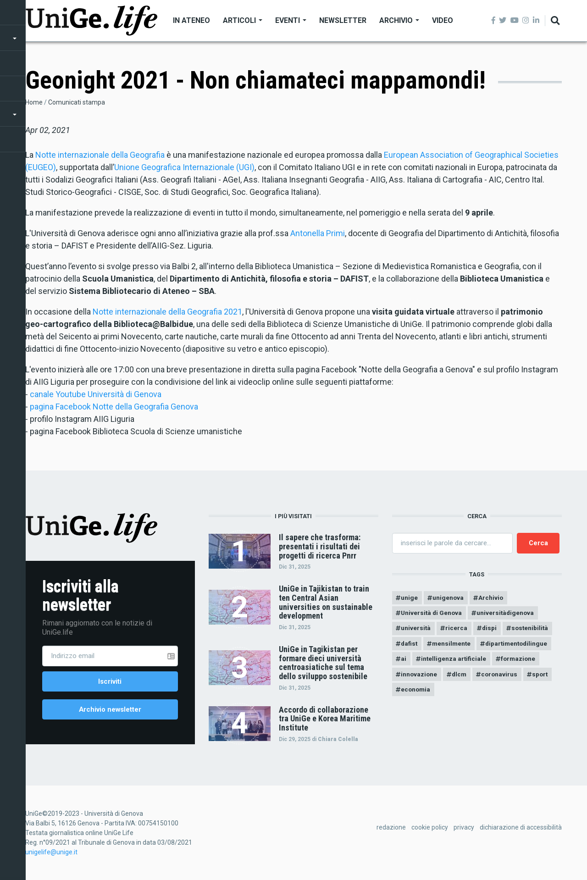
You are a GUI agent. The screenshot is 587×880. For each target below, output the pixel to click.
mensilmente (454, 645)
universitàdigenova (508, 614)
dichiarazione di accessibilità (521, 829)
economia (416, 693)
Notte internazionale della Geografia (100, 155)
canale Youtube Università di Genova (95, 394)
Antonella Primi (317, 233)
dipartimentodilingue (521, 645)
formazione (521, 661)
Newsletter (342, 20)
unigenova (449, 598)
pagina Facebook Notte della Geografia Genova (114, 406)
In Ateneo (191, 20)
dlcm (461, 677)
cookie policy (429, 829)
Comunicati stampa (76, 102)
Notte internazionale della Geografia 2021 (167, 311)
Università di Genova (432, 614)
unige (409, 598)
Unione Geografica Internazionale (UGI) (184, 167)
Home (34, 102)
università (416, 630)
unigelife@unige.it (51, 854)
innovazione (419, 677)
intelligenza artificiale (455, 661)
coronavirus (503, 677)
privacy (464, 829)
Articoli (242, 20)
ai (404, 661)
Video (442, 20)
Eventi (290, 20)
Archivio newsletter (110, 710)
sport (545, 677)
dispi (491, 630)
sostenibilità (534, 630)
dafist (410, 645)
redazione (391, 829)
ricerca (458, 630)
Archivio (399, 20)
